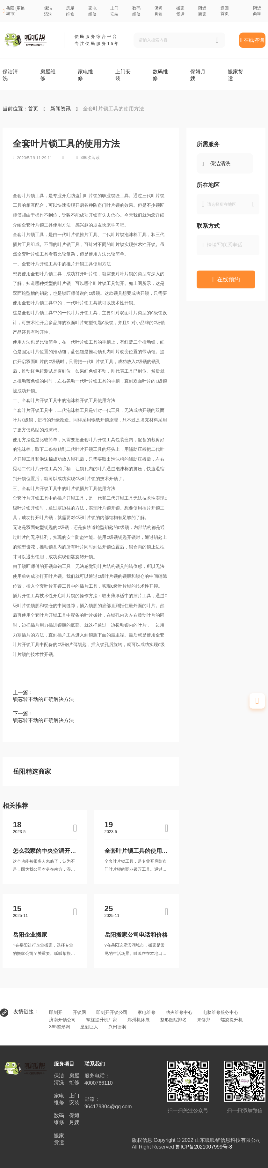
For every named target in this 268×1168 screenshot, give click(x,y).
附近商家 (257, 11)
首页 (33, 108)
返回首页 (225, 11)
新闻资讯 (60, 108)
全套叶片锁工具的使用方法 (113, 108)
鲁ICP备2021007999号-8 (203, 1146)
